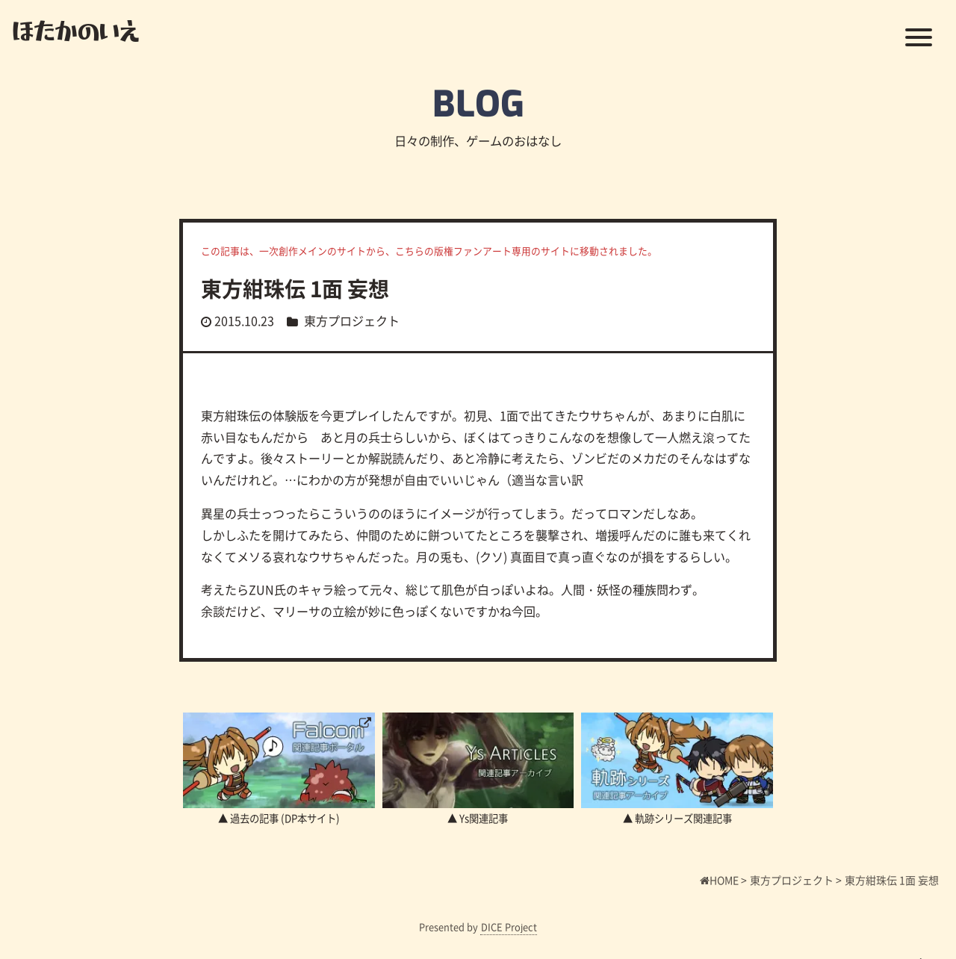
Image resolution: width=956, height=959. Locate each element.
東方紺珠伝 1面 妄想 (295, 288)
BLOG (478, 104)
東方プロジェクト (352, 320)
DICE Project (509, 926)
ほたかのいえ (76, 30)
